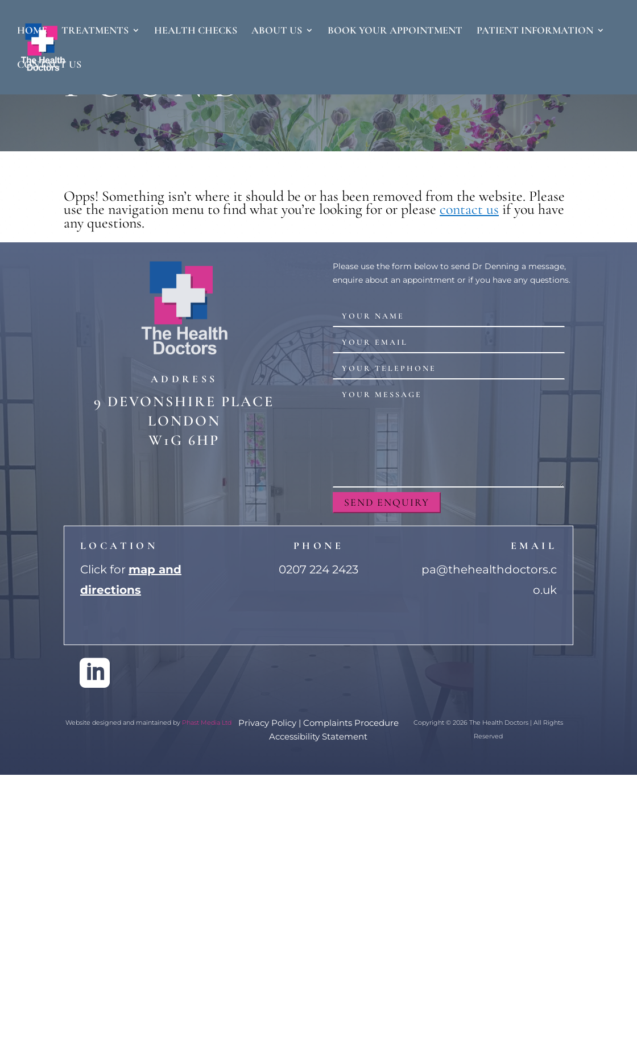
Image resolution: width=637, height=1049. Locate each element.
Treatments (95, 31)
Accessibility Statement (318, 736)
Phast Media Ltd (206, 722)
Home (32, 31)
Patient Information (535, 31)
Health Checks (195, 31)
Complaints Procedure (351, 722)
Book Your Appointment (395, 31)
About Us (276, 31)
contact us (469, 209)
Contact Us (49, 65)
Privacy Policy (267, 722)
